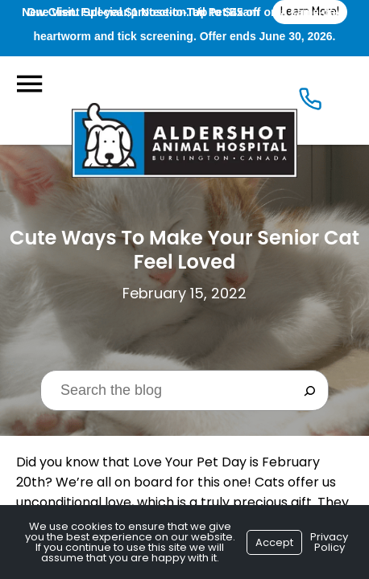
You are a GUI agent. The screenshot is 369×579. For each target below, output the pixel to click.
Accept (274, 542)
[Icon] (310, 102)
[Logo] (184, 100)
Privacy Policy (329, 542)
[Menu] (29, 84)
